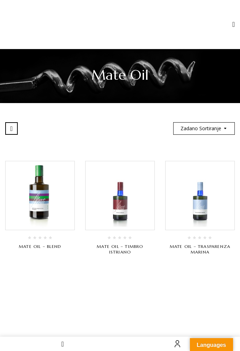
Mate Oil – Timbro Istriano (120, 249)
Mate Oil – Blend (40, 246)
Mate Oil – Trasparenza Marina (200, 249)
